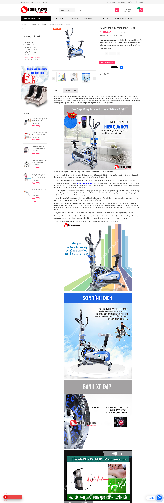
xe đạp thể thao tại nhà (84, 183)
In (101, 74)
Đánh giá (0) (71, 91)
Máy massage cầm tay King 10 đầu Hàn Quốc (39, 133)
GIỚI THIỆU (131, 2)
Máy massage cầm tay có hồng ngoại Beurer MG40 (39, 190)
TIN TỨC (105, 19)
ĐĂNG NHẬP (111, 2)
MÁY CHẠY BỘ (30, 44)
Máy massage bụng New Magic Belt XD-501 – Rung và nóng (38, 175)
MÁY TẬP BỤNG (30, 52)
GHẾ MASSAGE (73, 19)
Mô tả (57, 91)
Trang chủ (24, 24)
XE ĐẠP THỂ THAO (31, 60)
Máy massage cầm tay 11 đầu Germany (39, 161)
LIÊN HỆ (140, 2)
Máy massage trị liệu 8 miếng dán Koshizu (39, 119)
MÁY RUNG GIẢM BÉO (32, 49)
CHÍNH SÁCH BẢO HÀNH (123, 19)
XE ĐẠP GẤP (29, 55)
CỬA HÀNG (122, 2)
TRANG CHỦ (58, 19)
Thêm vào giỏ (108, 62)
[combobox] (67, 10)
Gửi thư (108, 74)
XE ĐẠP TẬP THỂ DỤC (38, 24)
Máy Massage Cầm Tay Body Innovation (38, 147)
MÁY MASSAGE (89, 19)
